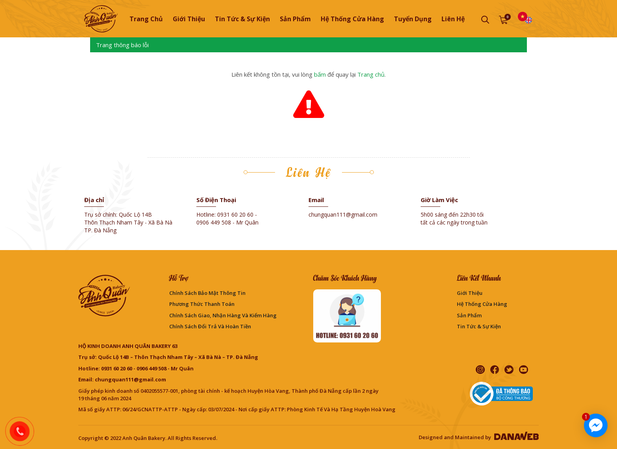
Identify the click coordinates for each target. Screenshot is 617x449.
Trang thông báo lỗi (122, 45)
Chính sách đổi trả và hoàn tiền (210, 326)
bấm (320, 74)
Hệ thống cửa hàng (482, 303)
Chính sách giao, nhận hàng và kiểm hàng (223, 315)
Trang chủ (146, 19)
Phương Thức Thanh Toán (202, 303)
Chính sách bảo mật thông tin (207, 292)
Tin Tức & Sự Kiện (479, 326)
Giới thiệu (469, 292)
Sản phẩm (469, 315)
